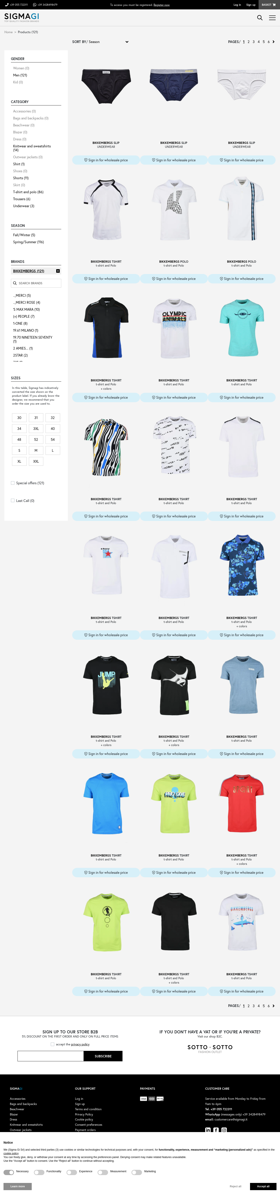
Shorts (21, 178)
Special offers (30, 483)
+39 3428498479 (48, 4)
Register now (162, 5)
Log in (237, 4)
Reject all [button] (236, 1186)
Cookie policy (84, 1119)
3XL (36, 428)
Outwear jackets (28, 157)
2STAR (20, 355)
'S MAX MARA (26, 309)
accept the (72, 1044)
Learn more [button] (17, 1186)
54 (53, 439)
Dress (19, 139)
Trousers (21, 199)
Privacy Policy (84, 1114)
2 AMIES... (23, 348)
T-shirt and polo (28, 192)
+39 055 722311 (19, 4)
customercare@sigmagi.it (231, 1119)
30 (19, 417)
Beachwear (24, 125)
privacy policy (80, 1044)
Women (21, 68)
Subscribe (103, 1056)
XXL (36, 461)
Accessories (24, 111)
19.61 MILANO (25, 330)
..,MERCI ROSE (26, 302)
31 (36, 417)
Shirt (19, 164)
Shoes (20, 171)
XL (19, 461)
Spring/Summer (28, 242)
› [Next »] (273, 41)
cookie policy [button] (11, 1153)
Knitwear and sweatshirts (32, 148)
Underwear (23, 205)
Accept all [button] (263, 1186)
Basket (266, 4)
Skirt (19, 185)
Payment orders (85, 1130)
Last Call (25, 500)
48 (19, 439)
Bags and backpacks (31, 118)
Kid (18, 82)
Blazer (20, 132)
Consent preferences (88, 1124)
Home (8, 32)
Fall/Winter (24, 235)
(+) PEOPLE (24, 316)
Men (20, 75)
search (260, 17)
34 (19, 428)
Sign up (251, 4)
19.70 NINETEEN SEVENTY (32, 339)
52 (36, 439)
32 (53, 417)
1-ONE (20, 323)
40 (53, 428)
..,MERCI (22, 295)
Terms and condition (88, 1109)
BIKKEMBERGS (28, 271)
